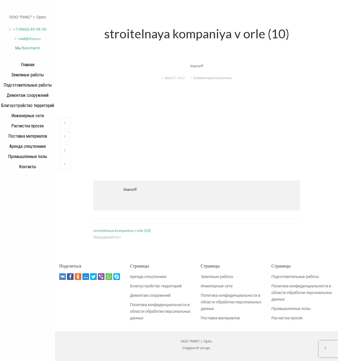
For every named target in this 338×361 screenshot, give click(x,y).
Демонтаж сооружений (150, 295)
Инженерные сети (216, 286)
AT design (203, 348)
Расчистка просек (287, 317)
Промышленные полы (291, 308)
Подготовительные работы (295, 276)
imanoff (130, 189)
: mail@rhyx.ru (28, 38)
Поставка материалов (220, 317)
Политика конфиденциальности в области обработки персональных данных (160, 311)
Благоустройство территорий (156, 286)
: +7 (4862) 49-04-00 (27, 29)
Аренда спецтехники (148, 276)
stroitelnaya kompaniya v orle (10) (122, 230)
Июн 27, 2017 (175, 78)
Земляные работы (217, 276)
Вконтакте (31, 48)
